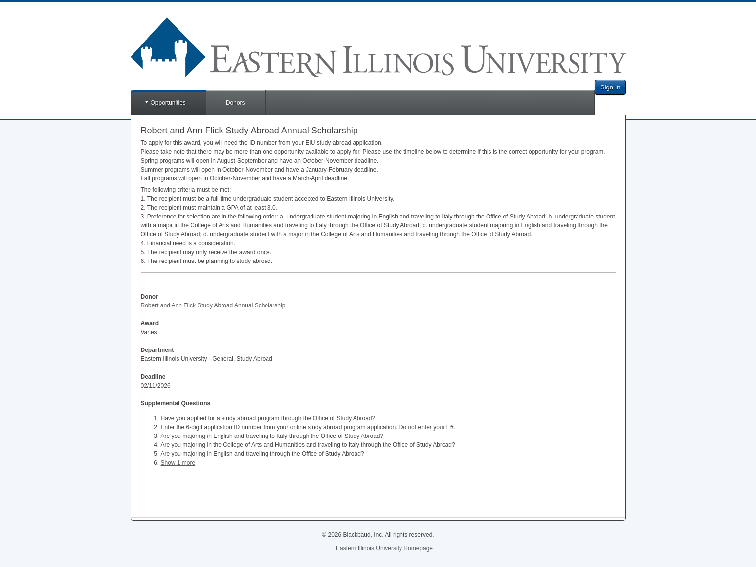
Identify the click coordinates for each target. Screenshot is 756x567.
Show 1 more (178, 462)
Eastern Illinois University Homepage (384, 548)
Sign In (610, 87)
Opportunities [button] (168, 102)
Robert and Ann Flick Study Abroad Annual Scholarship (213, 305)
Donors (235, 102)
